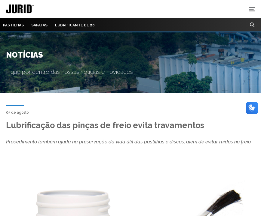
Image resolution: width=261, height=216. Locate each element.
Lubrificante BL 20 (75, 25)
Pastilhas (13, 25)
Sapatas (39, 25)
